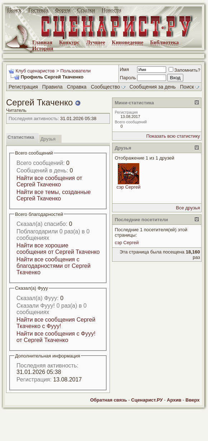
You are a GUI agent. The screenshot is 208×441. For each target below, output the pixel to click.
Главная (42, 42)
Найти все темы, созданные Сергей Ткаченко (53, 195)
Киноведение (127, 42)
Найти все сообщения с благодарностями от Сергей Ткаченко (53, 265)
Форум (62, 10)
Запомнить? (184, 70)
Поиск (14, 10)
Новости (111, 10)
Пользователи (75, 71)
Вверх (192, 400)
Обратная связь (108, 400)
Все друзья (188, 207)
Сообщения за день (153, 87)
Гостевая (38, 10)
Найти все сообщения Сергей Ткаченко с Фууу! (55, 323)
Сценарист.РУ (147, 400)
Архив (174, 400)
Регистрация (23, 87)
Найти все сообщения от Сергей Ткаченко (49, 181)
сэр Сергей (129, 187)
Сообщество (108, 87)
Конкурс (69, 42)
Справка (77, 87)
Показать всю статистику (173, 136)
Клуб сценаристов (34, 71)
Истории (42, 48)
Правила (52, 87)
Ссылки (86, 10)
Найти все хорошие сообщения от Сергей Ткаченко (58, 248)
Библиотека (164, 42)
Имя (124, 69)
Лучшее (95, 42)
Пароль (128, 77)
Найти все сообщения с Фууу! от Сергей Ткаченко (56, 337)
